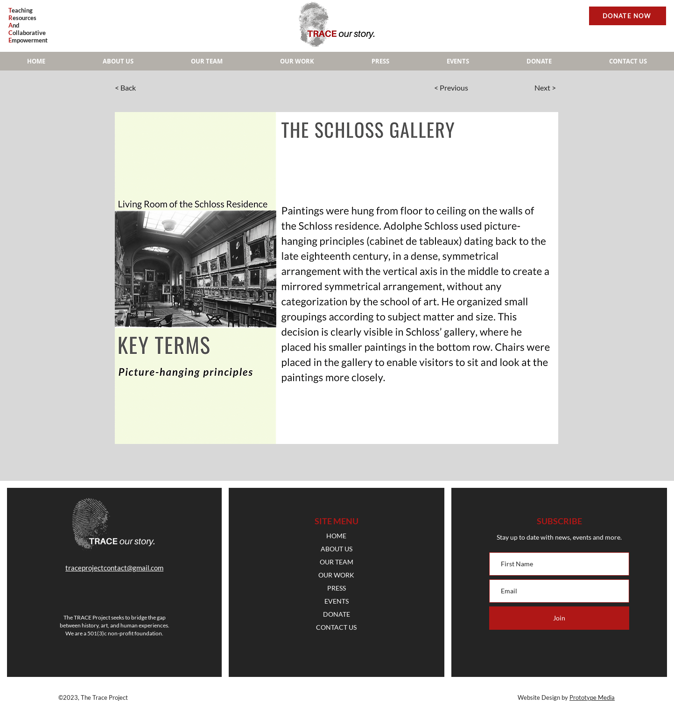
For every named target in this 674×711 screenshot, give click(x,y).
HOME (336, 536)
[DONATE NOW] (627, 16)
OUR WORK (336, 575)
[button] (297, 61)
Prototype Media (592, 697)
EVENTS (336, 601)
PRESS (336, 588)
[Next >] (527, 87)
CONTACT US (336, 627)
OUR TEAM (336, 562)
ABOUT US (336, 549)
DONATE (336, 614)
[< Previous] (462, 87)
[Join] (559, 618)
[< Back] (145, 87)
